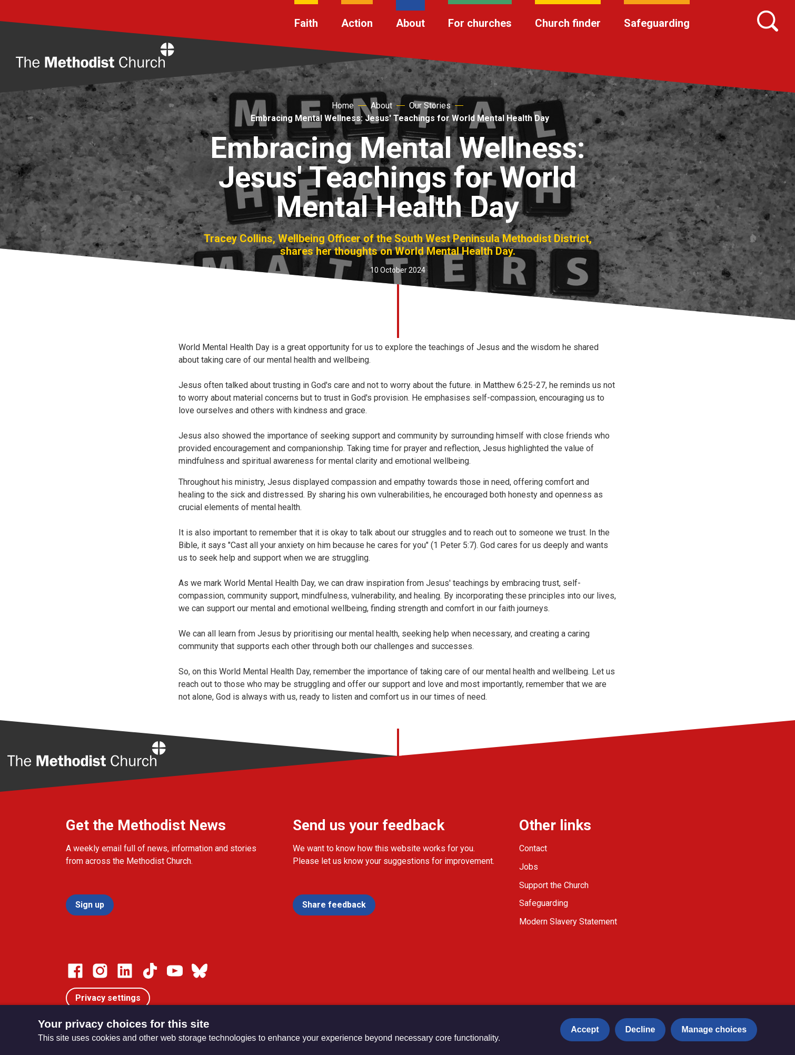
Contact (533, 848)
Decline (640, 1029)
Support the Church (554, 885)
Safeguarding (657, 23)
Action (357, 23)
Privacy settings (108, 998)
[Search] (767, 21)
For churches (480, 23)
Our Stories (430, 106)
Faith (306, 23)
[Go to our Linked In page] (124, 970)
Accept (585, 1029)
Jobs (528, 867)
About (410, 23)
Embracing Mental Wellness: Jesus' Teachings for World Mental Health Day (400, 118)
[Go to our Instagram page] (100, 970)
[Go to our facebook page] (75, 970)
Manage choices (714, 1029)
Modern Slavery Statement (568, 922)
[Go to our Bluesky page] (199, 970)
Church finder (568, 23)
